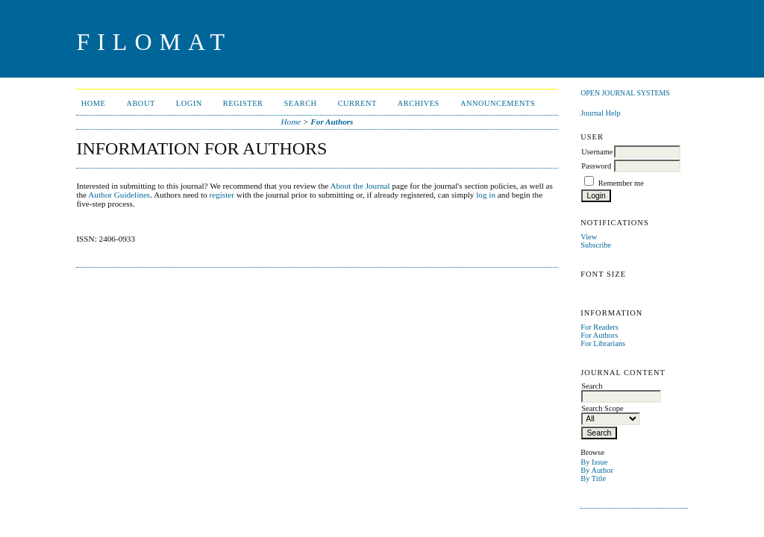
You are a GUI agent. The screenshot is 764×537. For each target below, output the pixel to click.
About (140, 103)
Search (300, 103)
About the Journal (359, 185)
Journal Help (600, 113)
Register (243, 103)
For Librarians (602, 343)
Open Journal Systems (625, 93)
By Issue (593, 462)
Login (189, 103)
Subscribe (595, 245)
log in (485, 194)
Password (596, 166)
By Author (596, 470)
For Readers (599, 327)
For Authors (599, 335)
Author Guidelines (119, 194)
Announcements (497, 103)
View (588, 237)
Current (357, 103)
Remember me (621, 183)
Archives (418, 103)
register (221, 194)
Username (597, 152)
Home (93, 103)
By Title (593, 478)
